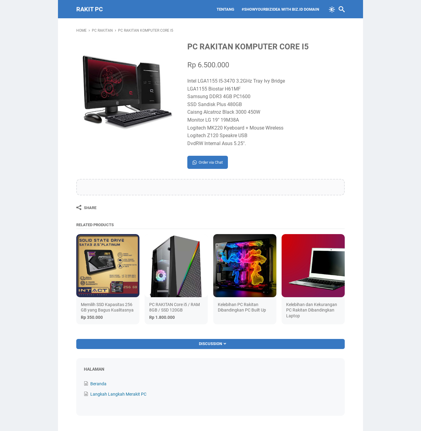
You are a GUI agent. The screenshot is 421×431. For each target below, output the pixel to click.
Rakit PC (89, 9)
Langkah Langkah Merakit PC (118, 394)
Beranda (98, 383)
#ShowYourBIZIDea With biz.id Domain (280, 9)
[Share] (86, 207)
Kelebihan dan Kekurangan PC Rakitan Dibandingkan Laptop (311, 310)
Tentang (225, 9)
